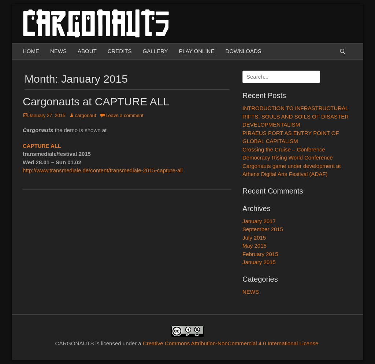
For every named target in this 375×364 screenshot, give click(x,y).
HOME (31, 51)
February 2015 (260, 254)
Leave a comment (124, 115)
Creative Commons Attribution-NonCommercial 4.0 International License (230, 343)
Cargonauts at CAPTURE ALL (96, 101)
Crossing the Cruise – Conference (283, 149)
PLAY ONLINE (196, 51)
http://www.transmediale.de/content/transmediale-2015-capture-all (103, 170)
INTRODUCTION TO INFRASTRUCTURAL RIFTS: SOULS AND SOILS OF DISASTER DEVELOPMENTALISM (295, 116)
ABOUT (87, 51)
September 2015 (262, 229)
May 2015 (254, 246)
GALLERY (155, 51)
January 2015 (259, 262)
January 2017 (259, 221)
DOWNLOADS (243, 51)
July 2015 (254, 237)
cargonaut (85, 115)
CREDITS (120, 51)
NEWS (58, 51)
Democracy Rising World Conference (287, 157)
